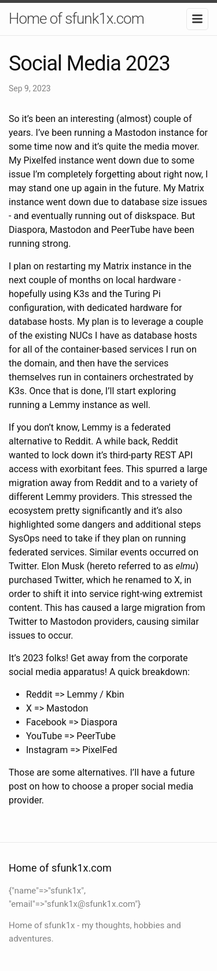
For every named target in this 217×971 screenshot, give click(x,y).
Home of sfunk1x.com (76, 18)
